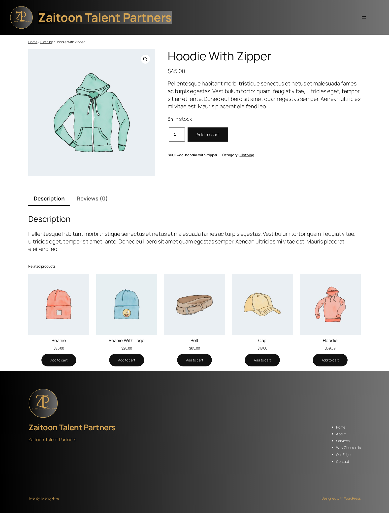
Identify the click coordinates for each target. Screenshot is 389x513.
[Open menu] (364, 17)
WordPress (352, 498)
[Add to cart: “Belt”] (194, 360)
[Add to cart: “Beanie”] (58, 360)
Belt (195, 340)
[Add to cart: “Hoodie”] (330, 360)
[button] (145, 59)
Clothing (46, 41)
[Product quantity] (177, 134)
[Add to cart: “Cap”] (262, 360)
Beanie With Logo (127, 340)
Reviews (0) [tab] (92, 198)
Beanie (59, 340)
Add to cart (207, 134)
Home (32, 41)
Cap (262, 340)
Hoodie (330, 340)
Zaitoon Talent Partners (105, 17)
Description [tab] (49, 198)
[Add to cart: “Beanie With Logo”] (126, 360)
